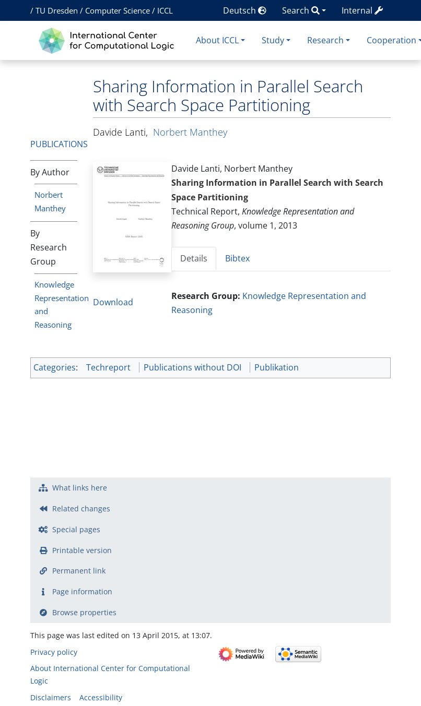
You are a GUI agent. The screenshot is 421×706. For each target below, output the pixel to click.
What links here (79, 488)
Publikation (276, 367)
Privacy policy (53, 652)
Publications (59, 144)
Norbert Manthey (190, 132)
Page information (82, 591)
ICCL (165, 10)
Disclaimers (50, 697)
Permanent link (79, 571)
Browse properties (84, 612)
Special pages (76, 529)
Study (273, 40)
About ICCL (217, 40)
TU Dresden (57, 10)
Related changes (81, 508)
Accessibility (100, 697)
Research (325, 40)
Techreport (108, 367)
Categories (54, 367)
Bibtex (237, 258)
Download (113, 302)
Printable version (82, 550)
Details (193, 258)
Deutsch (244, 10)
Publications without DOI (192, 367)
